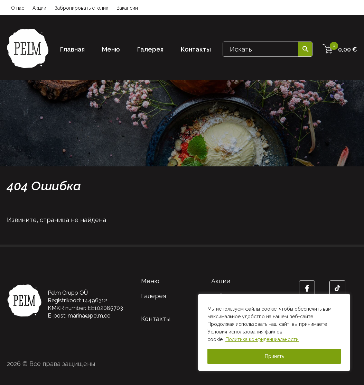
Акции (39, 8)
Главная (72, 49)
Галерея (150, 49)
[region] (274, 332)
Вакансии (127, 8)
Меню (111, 49)
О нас (17, 8)
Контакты (196, 49)
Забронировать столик (81, 8)
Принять (274, 356)
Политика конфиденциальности (262, 339)
